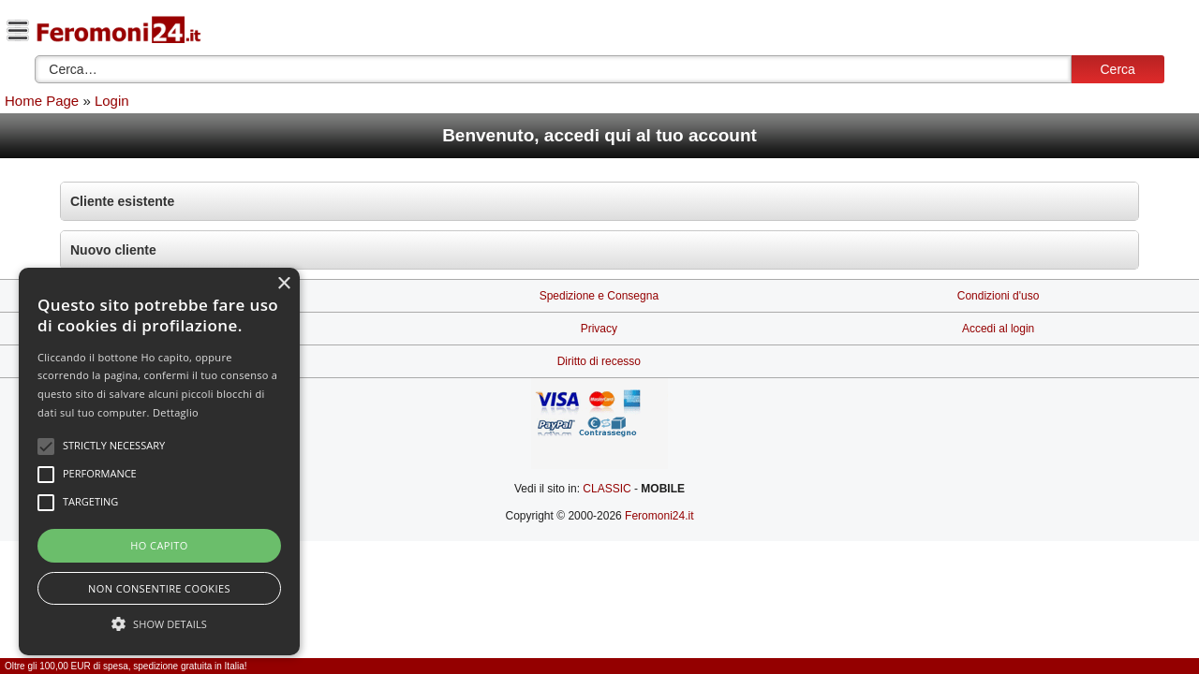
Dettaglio (176, 412)
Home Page (42, 101)
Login (112, 101)
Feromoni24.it (659, 515)
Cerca (1117, 69)
